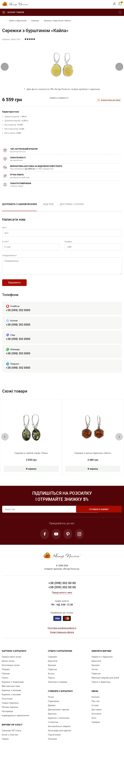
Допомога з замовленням (19, 204)
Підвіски (52, 672)
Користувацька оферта (62, 635)
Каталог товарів (13, 12)
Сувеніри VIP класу (11, 734)
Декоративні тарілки (58, 713)
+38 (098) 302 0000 (18, 327)
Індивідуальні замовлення (15, 719)
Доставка (96, 713)
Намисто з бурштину (102, 660)
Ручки (51, 700)
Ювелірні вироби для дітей (105, 681)
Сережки (35, 20)
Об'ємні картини (10, 710)
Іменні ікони (8, 664)
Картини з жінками (11, 693)
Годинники (53, 704)
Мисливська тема (11, 689)
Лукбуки (96, 725)
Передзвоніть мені (62, 596)
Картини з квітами (11, 698)
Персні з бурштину (101, 685)
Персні (51, 681)
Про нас (96, 704)
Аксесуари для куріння (59, 734)
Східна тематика (10, 706)
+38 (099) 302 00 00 (62, 591)
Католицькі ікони (11, 668)
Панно (5, 681)
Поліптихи (7, 702)
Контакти (96, 717)
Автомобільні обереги (59, 729)
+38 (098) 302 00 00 (62, 587)
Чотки (95, 672)
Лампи (5, 742)
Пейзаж (6, 677)
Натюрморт (7, 714)
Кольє (51, 677)
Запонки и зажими (57, 685)
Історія (95, 708)
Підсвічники (54, 738)
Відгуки (48, 204)
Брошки (52, 668)
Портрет (6, 672)
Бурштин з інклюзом (58, 721)
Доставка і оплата (72, 204)
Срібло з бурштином (18, 20)
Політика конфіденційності (62, 631)
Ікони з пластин (10, 738)
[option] (48, 206)
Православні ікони (11, 660)
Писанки (52, 742)
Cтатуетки (53, 725)
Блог (94, 721)
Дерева (51, 708)
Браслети (52, 664)
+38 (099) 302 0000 (18, 313)
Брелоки (52, 717)
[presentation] (5, 67)
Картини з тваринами (13, 685)
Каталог (96, 700)
